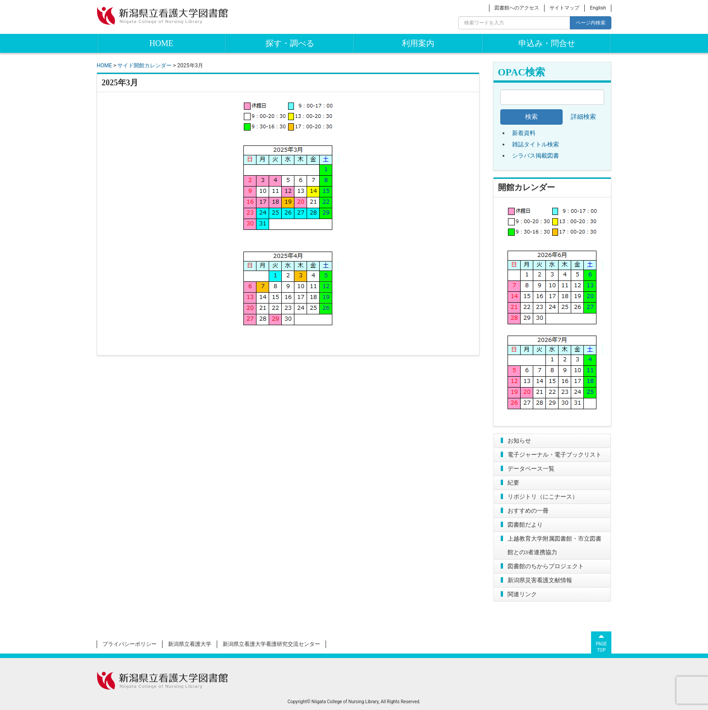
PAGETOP (601, 642)
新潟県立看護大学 (189, 644)
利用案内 (418, 43)
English (598, 8)
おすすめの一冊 (528, 510)
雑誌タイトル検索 (535, 144)
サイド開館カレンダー (144, 65)
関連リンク (522, 594)
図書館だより (525, 524)
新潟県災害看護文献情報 (540, 580)
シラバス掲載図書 (535, 155)
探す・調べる (290, 43)
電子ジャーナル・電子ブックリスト (554, 454)
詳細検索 (583, 116)
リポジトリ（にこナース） (543, 496)
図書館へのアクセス (516, 8)
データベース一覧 (531, 468)
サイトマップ (564, 8)
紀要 (513, 482)
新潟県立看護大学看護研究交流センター (271, 644)
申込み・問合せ (546, 43)
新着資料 (524, 133)
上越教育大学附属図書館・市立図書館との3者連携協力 (554, 545)
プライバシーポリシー (129, 644)
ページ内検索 (591, 22)
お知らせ (519, 440)
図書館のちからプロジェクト (546, 566)
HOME (161, 43)
